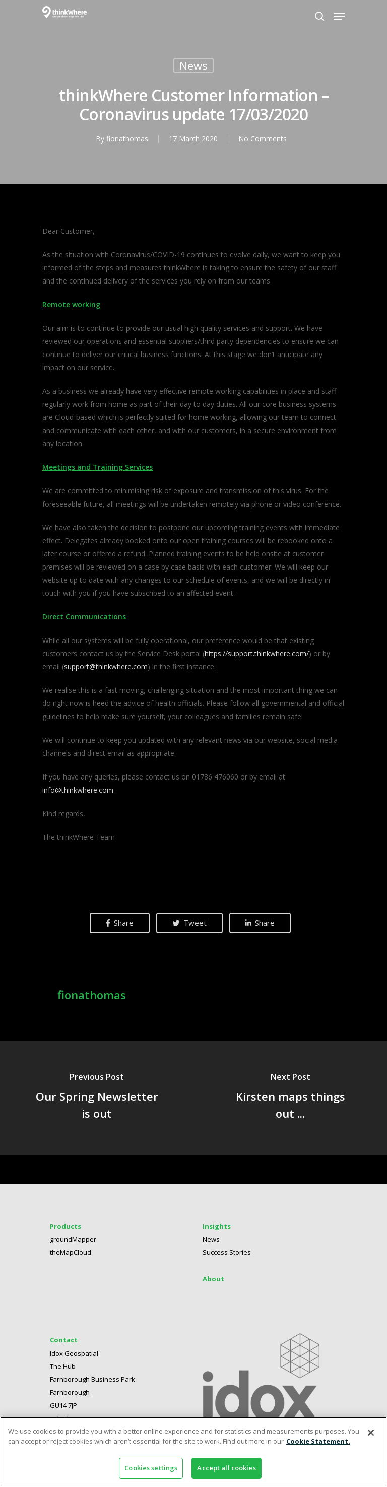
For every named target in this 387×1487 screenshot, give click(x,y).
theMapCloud (70, 1256)
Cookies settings (150, 1467)
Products (65, 1230)
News (193, 65)
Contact (64, 1344)
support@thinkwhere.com (106, 666)
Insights (217, 1230)
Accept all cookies (226, 1467)
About (213, 1282)
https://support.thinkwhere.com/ (257, 653)
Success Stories (227, 1256)
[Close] (371, 1433)
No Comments (262, 139)
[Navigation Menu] (339, 16)
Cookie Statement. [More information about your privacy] (318, 1441)
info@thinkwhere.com (77, 790)
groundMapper (73, 1243)
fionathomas (127, 139)
